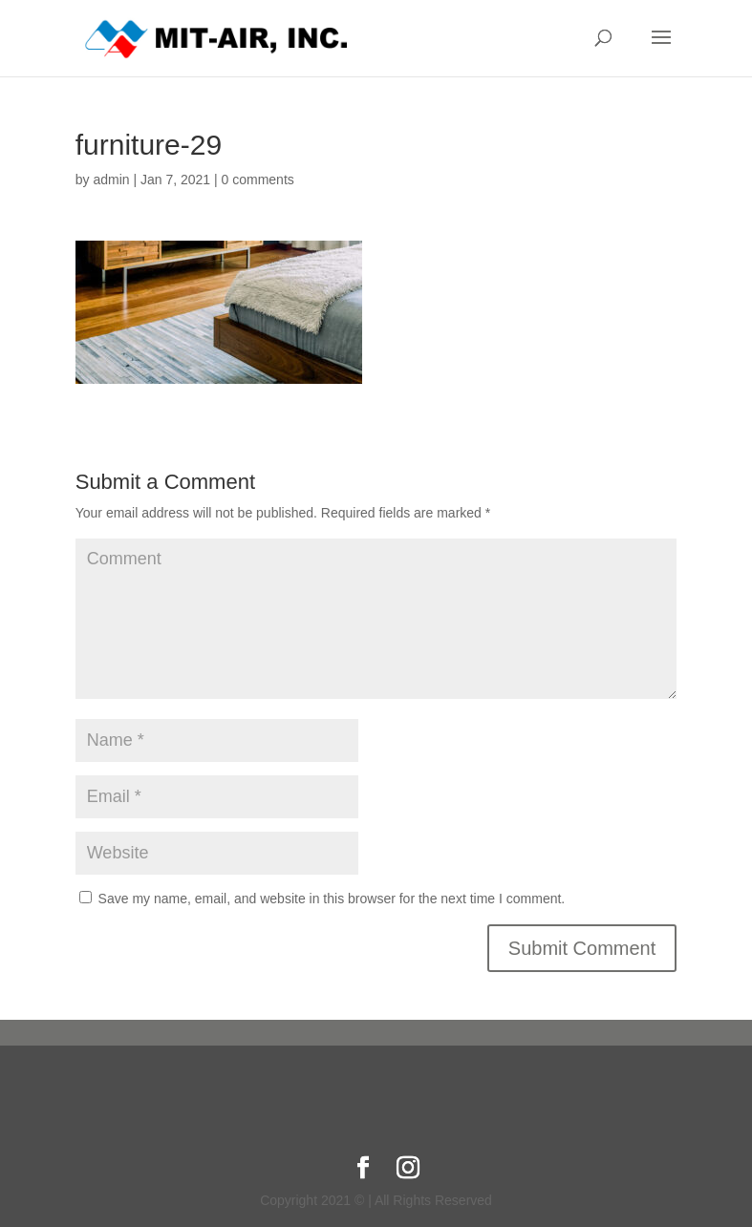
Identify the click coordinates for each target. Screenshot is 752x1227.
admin (111, 179)
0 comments (258, 179)
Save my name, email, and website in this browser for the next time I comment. (332, 898)
